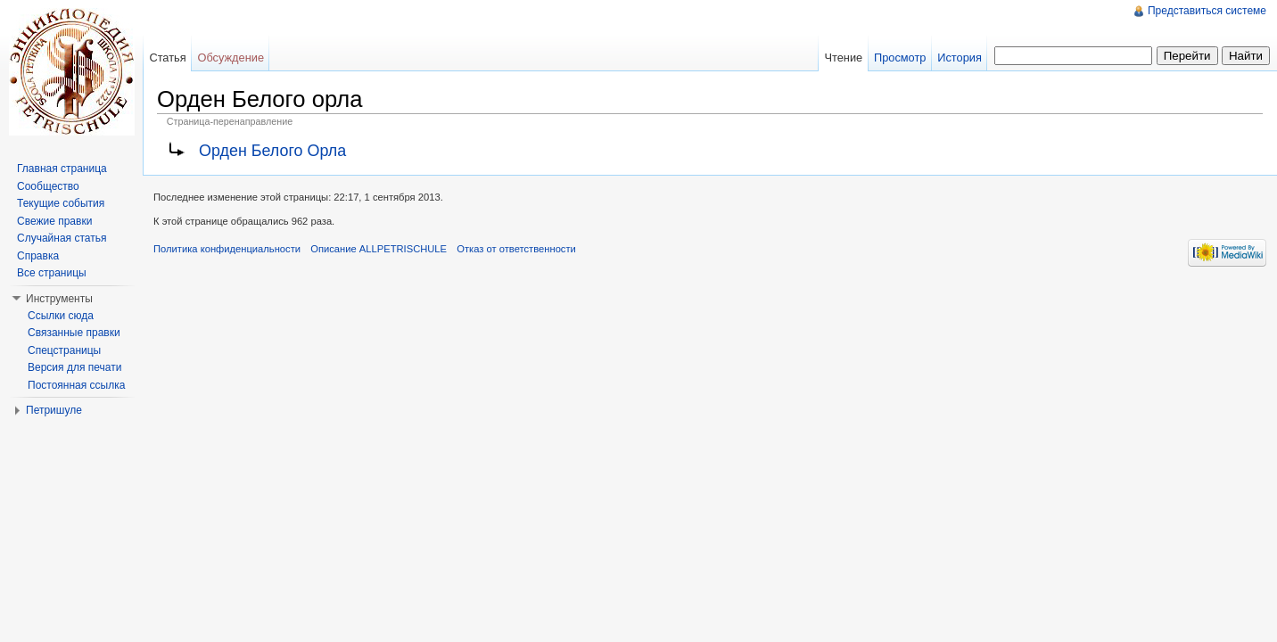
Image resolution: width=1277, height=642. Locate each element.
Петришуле (54, 410)
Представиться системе (1207, 10)
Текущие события (60, 203)
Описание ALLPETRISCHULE (378, 248)
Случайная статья (61, 238)
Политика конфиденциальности (227, 248)
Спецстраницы (64, 350)
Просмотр (900, 57)
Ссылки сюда (61, 315)
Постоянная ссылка (76, 385)
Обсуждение (230, 57)
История (959, 57)
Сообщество (48, 186)
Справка (38, 256)
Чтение (843, 57)
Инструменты (59, 298)
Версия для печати (74, 367)
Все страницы (52, 273)
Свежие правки (54, 221)
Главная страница (62, 168)
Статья (167, 57)
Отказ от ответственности (516, 248)
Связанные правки (74, 332)
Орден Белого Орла (272, 151)
